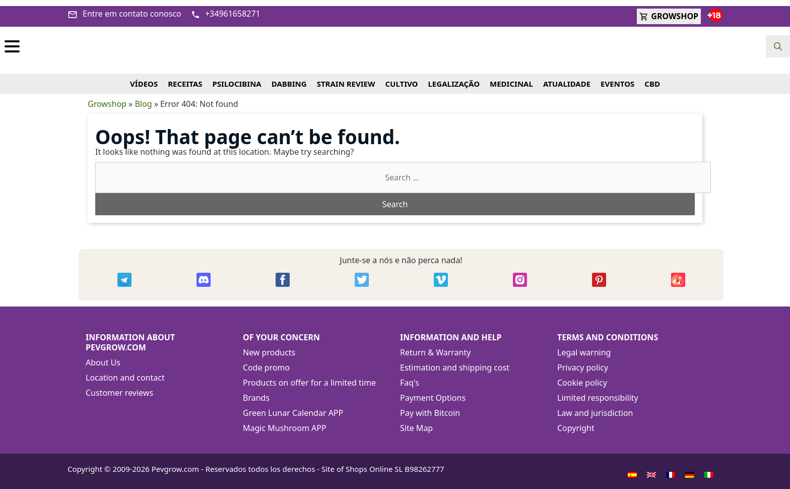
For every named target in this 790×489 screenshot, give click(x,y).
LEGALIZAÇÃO (454, 78)
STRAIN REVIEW (346, 78)
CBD (652, 78)
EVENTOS (617, 78)
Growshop (107, 97)
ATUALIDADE (566, 78)
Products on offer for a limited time (309, 376)
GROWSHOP (668, 10)
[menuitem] (632, 468)
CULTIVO (401, 78)
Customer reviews (119, 386)
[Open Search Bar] (778, 46)
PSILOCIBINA (237, 78)
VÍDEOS (144, 78)
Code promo (266, 361)
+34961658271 (225, 7)
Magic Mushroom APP (284, 421)
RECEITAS (185, 78)
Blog (143, 97)
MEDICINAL (511, 78)
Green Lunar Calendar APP (293, 406)
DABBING (289, 78)
